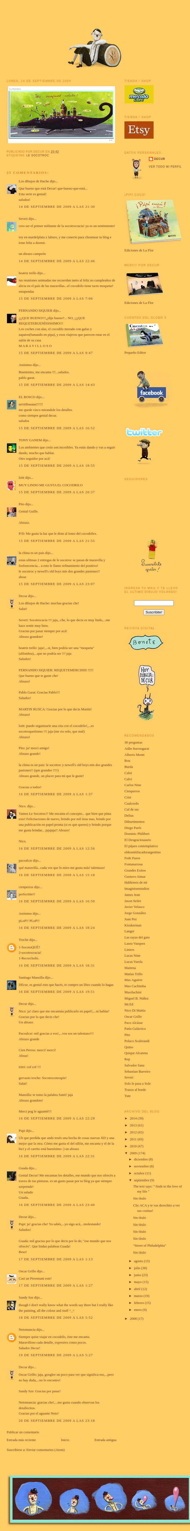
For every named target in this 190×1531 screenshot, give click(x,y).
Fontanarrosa (133, 864)
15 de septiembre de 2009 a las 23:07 (57, 584)
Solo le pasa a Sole (137, 1083)
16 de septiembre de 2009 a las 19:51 (57, 992)
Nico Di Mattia (135, 1010)
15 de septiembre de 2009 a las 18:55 (57, 465)
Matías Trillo (133, 974)
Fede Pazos (132, 858)
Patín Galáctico (135, 1029)
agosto (139, 1261)
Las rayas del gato (137, 937)
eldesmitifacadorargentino (142, 852)
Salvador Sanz (134, 1065)
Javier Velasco (134, 907)
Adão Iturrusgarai (136, 748)
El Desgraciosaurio (137, 840)
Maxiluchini (133, 992)
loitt (21, 478)
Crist (127, 797)
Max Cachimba (135, 986)
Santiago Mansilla (31, 977)
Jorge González (135, 913)
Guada (23, 1168)
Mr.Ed (128, 1004)
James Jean (132, 895)
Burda (128, 767)
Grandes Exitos (135, 870)
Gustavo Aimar (135, 876)
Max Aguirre (133, 980)
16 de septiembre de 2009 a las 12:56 (57, 848)
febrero (139, 1303)
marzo (139, 1296)
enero (138, 1310)
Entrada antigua (105, 1440)
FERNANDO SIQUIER (35, 310)
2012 (134, 1132)
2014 (134, 1118)
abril (137, 1289)
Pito (21, 504)
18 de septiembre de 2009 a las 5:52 (56, 1317)
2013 (134, 1125)
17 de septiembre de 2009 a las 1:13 (56, 1259)
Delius (129, 815)
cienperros (26, 887)
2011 (134, 1139)
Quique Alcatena (136, 1053)
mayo (138, 1282)
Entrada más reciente (21, 1440)
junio (138, 1275)
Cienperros (132, 791)
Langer (129, 931)
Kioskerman (133, 925)
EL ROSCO (27, 397)
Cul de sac (131, 809)
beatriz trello (27, 273)
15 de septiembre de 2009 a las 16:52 (57, 428)
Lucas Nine (132, 955)
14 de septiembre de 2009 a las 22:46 (57, 261)
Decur (23, 596)
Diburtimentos (134, 822)
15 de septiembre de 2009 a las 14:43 (57, 385)
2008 (134, 1319)
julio (137, 1268)
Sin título (139, 1198)
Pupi (22, 1131)
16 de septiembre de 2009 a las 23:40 (57, 1205)
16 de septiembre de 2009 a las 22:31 (57, 1156)
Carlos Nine (132, 785)
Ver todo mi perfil (165, 166)
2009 (134, 1153)
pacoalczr (25, 860)
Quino (128, 1047)
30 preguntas (133, 742)
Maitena (130, 968)
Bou (127, 761)
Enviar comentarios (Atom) (45, 1450)
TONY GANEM (30, 440)
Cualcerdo (131, 803)
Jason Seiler (132, 901)
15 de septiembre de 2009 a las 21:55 (57, 541)
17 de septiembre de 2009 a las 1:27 (56, 1285)
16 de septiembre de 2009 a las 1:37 (56, 794)
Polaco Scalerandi (137, 1041)
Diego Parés (132, 828)
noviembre (142, 1166)
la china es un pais (31, 553)
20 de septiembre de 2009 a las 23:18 (57, 1421)
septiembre (142, 1180)
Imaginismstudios (136, 889)
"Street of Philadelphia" (149, 1245)
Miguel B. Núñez (136, 998)
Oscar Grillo (27, 1271)
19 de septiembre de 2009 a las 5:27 (56, 1355)
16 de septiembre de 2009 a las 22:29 (57, 1118)
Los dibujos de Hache (34, 181)
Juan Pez (130, 919)
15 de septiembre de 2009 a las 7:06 (56, 298)
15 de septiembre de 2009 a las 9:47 (56, 353)
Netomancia (27, 1330)
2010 (134, 1146)
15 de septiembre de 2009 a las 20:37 (57, 492)
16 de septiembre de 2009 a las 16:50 (57, 901)
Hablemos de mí (135, 882)
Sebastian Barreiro (137, 1071)
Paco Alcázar (133, 1023)
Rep (127, 1059)
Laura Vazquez (134, 943)
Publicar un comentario (23, 1432)
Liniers (129, 950)
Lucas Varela (133, 962)
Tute (127, 1096)
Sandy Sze (26, 1297)
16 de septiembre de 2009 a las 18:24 (57, 928)
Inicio (65, 1440)
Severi (23, 219)
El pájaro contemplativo (141, 846)
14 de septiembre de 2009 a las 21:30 (57, 207)
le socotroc (37, 155)
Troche (23, 940)
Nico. (22, 806)
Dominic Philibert (137, 834)
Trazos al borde (135, 1090)
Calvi (128, 779)
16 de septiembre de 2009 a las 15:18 (57, 875)
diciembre (141, 1159)
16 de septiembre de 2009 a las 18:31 (57, 965)
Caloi (128, 773)
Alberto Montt (134, 755)
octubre (139, 1173)
